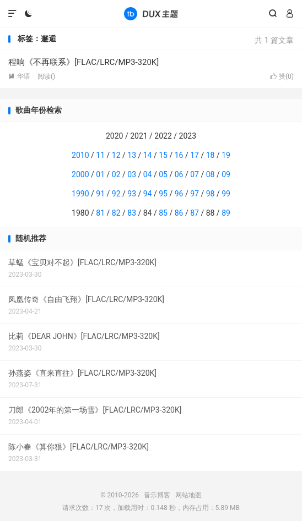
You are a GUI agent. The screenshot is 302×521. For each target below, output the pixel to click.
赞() (282, 76)
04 (147, 174)
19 (226, 155)
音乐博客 (151, 13)
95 (163, 193)
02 (116, 174)
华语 (19, 76)
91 (100, 193)
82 (116, 213)
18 (210, 155)
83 (131, 213)
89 (226, 213)
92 (116, 193)
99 (226, 193)
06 (179, 174)
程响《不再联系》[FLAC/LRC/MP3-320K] (83, 62)
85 (163, 213)
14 (147, 155)
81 (100, 213)
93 (131, 193)
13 (131, 155)
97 (194, 193)
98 (210, 193)
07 (194, 174)
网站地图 (188, 495)
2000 (80, 174)
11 (100, 155)
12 (116, 155)
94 (147, 193)
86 (179, 213)
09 (226, 174)
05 (163, 174)
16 (179, 155)
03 (131, 174)
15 (163, 155)
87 (194, 213)
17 (194, 155)
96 (179, 193)
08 (210, 174)
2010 (80, 155)
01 (100, 174)
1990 (80, 193)
